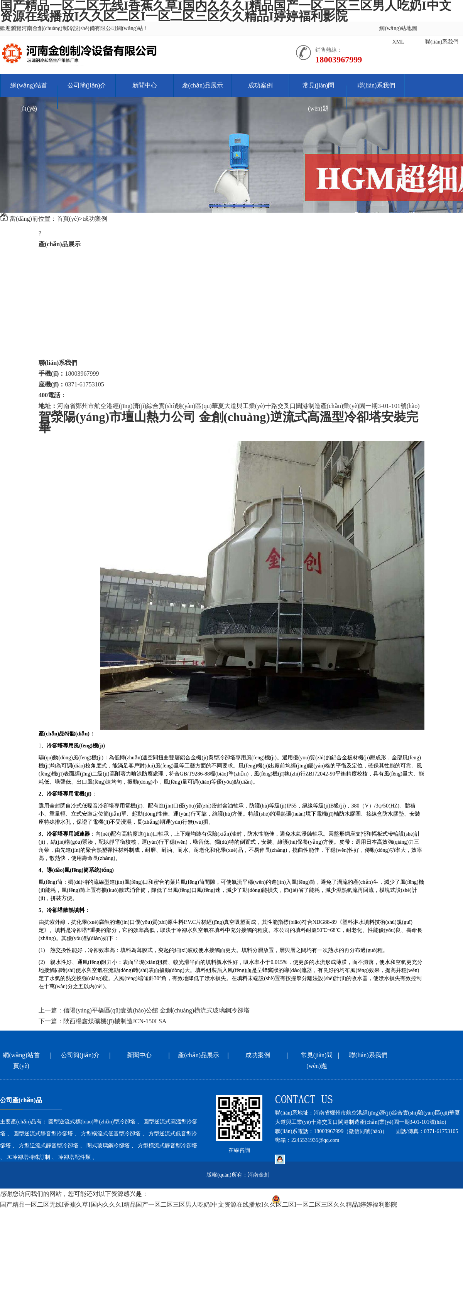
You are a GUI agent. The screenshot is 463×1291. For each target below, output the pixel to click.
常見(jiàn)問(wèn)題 (318, 97)
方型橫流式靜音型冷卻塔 (72, 330)
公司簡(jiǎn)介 (87, 85)
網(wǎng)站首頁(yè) (28, 97)
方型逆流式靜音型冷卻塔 (72, 309)
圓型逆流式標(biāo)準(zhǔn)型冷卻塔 (88, 255)
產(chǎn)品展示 (202, 85)
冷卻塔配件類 (57, 352)
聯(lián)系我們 (441, 42)
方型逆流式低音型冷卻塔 (72, 298)
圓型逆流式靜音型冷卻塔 (72, 276)
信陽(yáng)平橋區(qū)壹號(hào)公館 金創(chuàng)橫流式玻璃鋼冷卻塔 (156, 1010)
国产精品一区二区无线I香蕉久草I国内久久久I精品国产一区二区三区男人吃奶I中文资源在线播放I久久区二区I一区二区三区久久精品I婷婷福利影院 (198, 1204)
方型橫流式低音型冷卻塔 (72, 287)
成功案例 (260, 85)
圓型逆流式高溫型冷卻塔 (72, 265)
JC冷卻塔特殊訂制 (63, 341)
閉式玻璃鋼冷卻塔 (63, 319)
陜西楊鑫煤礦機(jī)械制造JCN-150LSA (115, 1021)
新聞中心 (144, 85)
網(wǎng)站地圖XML (398, 35)
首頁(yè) (68, 218)
